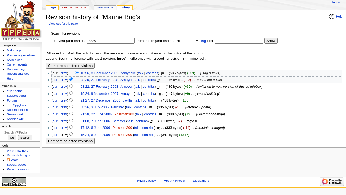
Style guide (14, 59)
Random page (16, 69)
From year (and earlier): (67, 41)
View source (105, 7)
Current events (17, 64)
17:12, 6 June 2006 (95, 128)
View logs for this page (63, 23)
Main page (14, 50)
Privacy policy (146, 180)
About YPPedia (174, 180)
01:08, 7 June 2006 (95, 121)
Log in (336, 2)
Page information (18, 169)
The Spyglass (16, 105)
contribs (152, 73)
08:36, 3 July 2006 (95, 107)
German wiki (15, 114)
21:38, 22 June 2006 (96, 114)
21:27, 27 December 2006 (100, 100)
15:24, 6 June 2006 (95, 135)
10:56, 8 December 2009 (100, 73)
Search (6, 126)
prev (63, 73)
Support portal (16, 95)
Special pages (16, 164)
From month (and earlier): (155, 41)
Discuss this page (74, 7)
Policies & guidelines (21, 55)
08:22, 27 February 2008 (99, 87)
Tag (203, 41)
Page (52, 7)
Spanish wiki (15, 119)
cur (55, 80)
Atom (14, 159)
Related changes (18, 155)
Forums (12, 100)
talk (140, 73)
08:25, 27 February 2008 (99, 80)
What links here (17, 150)
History (125, 7)
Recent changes (18, 73)
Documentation (17, 109)
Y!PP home (15, 91)
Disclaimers (201, 180)
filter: (207, 41)
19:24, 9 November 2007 (100, 94)
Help (339, 16)
